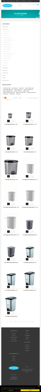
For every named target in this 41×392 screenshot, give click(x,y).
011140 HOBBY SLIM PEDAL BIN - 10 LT (29, 262)
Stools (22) (5, 65)
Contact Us (14, 356)
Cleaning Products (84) (7, 58)
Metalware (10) (4, 70)
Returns (13, 358)
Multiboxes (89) (6, 51)
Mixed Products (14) (6, 42)
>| (33, 321)
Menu (19, 5)
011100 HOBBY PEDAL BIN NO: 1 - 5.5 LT (11, 124)
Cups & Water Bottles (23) (8, 89)
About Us (13, 335)
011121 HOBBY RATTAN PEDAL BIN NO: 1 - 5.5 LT (11, 207)
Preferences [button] (11, 390)
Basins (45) (5, 35)
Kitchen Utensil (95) (6, 49)
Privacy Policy (13, 339)
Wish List (27, 348)
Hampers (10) (5, 60)
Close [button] (39, 386)
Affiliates (27, 337)
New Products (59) (5, 80)
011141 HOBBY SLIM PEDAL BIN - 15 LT (11, 290)
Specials (27, 339)
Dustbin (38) (5, 62)
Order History (27, 346)
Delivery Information (13, 337)
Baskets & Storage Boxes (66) (8, 53)
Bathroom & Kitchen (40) (21, 92)
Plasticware (21, 15)
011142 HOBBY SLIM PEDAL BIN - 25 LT (29, 290)
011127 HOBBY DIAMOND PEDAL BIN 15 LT (11, 262)
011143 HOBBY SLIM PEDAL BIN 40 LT (11, 316)
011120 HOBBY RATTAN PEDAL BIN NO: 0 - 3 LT (29, 179)
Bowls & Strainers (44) (7, 37)
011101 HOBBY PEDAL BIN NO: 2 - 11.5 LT (30, 124)
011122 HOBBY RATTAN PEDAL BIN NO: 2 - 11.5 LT (30, 207)
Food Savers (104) (6, 88)
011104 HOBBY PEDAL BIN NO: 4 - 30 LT (11, 179)
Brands (27, 333)
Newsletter (27, 350)
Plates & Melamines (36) (7, 46)
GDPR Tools (14, 333)
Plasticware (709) (5, 29)
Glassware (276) (5, 26)
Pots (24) (3, 77)
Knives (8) (4, 75)
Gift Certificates (27, 335)
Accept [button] (30, 390)
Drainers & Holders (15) (7, 44)
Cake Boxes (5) (6, 33)
